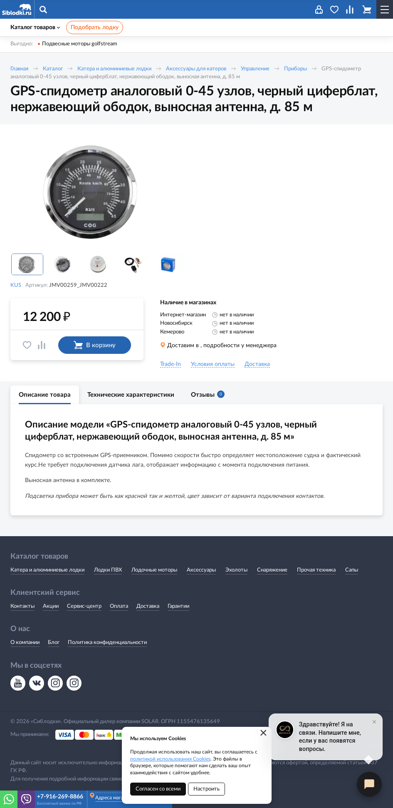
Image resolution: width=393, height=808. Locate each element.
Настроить (206, 789)
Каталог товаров (35, 27)
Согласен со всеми (158, 789)
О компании (25, 642)
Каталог (53, 69)
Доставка (147, 606)
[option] (93, 192)
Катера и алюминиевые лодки (114, 69)
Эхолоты (236, 570)
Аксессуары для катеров (196, 69)
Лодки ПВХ (108, 570)
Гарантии (178, 606)
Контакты (22, 606)
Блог (53, 642)
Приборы (295, 69)
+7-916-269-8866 (60, 797)
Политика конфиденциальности (107, 642)
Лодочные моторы (154, 570)
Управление (255, 69)
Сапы (351, 570)
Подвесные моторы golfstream (79, 44)
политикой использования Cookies (170, 758)
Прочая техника (316, 570)
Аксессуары (201, 570)
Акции (51, 606)
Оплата (119, 606)
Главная (19, 69)
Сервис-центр (84, 606)
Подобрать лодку (95, 27)
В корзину (95, 345)
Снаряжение (272, 570)
